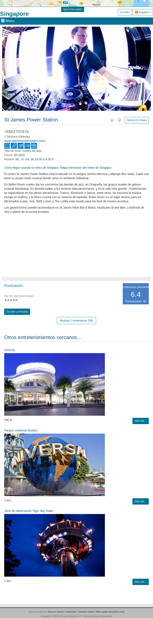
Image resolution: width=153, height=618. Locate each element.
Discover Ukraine (56, 612)
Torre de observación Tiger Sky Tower (28, 511)
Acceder (124, 12)
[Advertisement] (76, 247)
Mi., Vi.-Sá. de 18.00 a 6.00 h (35, 159)
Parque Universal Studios (20, 430)
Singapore (14, 14)
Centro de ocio (32, 151)
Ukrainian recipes (86, 612)
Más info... (140, 420)
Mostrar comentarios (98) (76, 320)
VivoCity (9, 350)
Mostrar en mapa (136, 120)
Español (143, 12)
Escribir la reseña (17, 311)
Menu (8, 21)
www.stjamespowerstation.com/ (24, 140)
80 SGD (19, 155)
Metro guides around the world (110, 612)
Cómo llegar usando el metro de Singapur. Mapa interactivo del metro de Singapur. (58, 167)
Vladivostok (71, 612)
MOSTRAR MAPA (72, 9)
